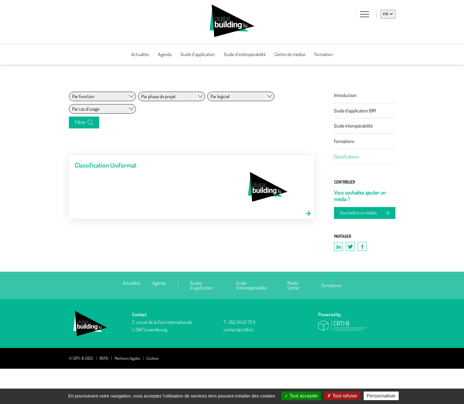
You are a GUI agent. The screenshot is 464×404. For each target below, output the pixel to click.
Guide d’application (197, 54)
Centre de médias (290, 54)
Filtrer (80, 156)
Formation (323, 54)
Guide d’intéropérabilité (245, 54)
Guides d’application (201, 320)
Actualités (140, 54)
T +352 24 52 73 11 (239, 357)
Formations (331, 320)
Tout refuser (342, 395)
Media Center (293, 320)
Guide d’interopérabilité (251, 320)
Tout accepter (301, 395)
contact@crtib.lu (239, 365)
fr (386, 14)
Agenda (165, 54)
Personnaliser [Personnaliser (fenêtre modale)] (381, 395)
